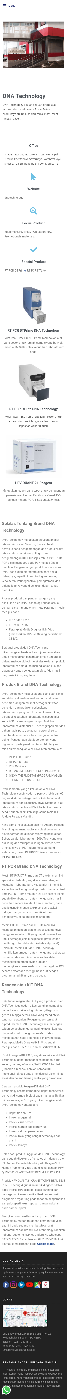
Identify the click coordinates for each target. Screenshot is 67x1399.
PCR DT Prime (38, 852)
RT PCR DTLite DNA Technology (33, 409)
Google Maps (45, 1244)
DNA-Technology (42, 1230)
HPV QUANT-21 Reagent (33, 483)
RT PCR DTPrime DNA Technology (33, 331)
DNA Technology (24, 96)
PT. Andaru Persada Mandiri (18, 1369)
